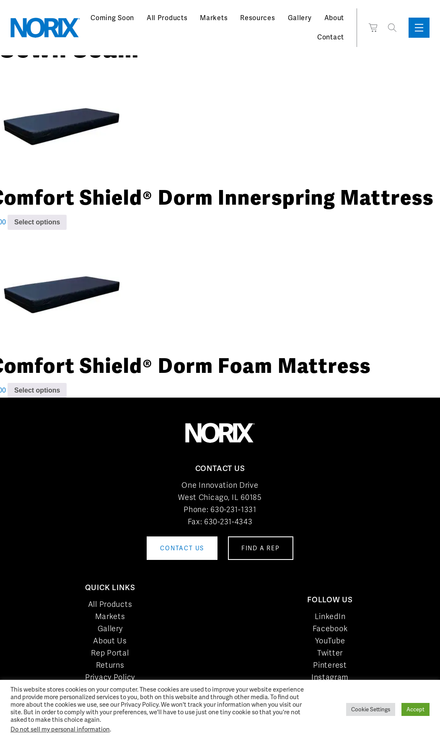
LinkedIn (330, 616)
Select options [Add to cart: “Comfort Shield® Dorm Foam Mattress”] (37, 390)
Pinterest (330, 665)
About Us (110, 640)
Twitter (330, 653)
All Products (167, 17)
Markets (214, 17)
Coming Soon (112, 17)
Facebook (330, 628)
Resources (257, 17)
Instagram (330, 677)
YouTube (330, 640)
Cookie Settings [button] (370, 709)
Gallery (300, 17)
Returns (110, 665)
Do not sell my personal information (60, 729)
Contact (330, 37)
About (334, 17)
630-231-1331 (233, 509)
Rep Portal (110, 653)
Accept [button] (415, 709)
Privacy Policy (110, 677)
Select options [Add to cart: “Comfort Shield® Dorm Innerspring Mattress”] (37, 222)
